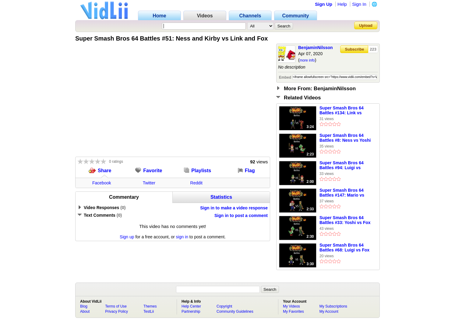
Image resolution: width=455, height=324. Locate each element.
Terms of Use (116, 306)
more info (307, 60)
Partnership (191, 311)
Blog (83, 306)
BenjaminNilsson (315, 47)
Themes (150, 306)
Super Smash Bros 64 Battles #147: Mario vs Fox (341, 193)
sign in (182, 236)
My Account (328, 311)
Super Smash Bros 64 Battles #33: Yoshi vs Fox (345, 220)
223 (373, 49)
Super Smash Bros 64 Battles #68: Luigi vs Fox (344, 247)
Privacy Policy (116, 311)
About (85, 311)
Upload (365, 25)
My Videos (291, 306)
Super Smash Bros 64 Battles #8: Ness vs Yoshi (345, 138)
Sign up (127, 236)
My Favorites (293, 311)
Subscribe (354, 49)
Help (342, 4)
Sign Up (323, 4)
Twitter (149, 182)
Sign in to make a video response (234, 207)
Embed (285, 77)
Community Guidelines (235, 311)
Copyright (224, 306)
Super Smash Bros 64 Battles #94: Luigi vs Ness (341, 165)
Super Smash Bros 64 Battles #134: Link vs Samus (341, 110)
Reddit (196, 182)
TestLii (148, 311)
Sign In (359, 4)
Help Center (191, 306)
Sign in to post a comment (241, 215)
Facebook (101, 182)
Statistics (221, 197)
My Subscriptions (333, 306)
